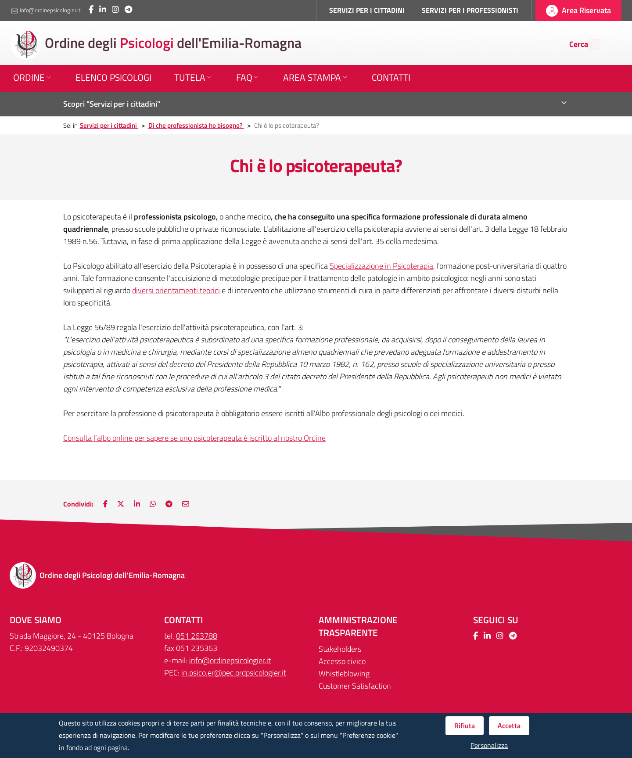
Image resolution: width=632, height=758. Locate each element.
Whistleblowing (344, 673)
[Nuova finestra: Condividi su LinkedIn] (137, 504)
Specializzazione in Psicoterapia (381, 266)
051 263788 (196, 636)
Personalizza (489, 745)
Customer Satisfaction (355, 686)
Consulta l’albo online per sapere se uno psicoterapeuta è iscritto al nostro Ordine (194, 438)
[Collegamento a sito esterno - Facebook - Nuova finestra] (91, 9)
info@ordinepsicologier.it (46, 10)
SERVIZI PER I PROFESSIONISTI (470, 10)
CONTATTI (183, 620)
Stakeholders (340, 649)
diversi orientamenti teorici (176, 290)
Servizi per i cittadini (109, 125)
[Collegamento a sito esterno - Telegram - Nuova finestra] (128, 9)
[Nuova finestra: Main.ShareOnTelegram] (168, 504)
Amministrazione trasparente (358, 626)
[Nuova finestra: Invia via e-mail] (185, 504)
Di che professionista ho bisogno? (196, 125)
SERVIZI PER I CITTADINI (367, 10)
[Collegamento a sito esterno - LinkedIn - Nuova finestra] (102, 9)
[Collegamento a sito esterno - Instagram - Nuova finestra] (115, 9)
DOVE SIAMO (35, 620)
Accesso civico (342, 661)
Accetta (509, 725)
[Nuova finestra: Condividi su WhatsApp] (153, 504)
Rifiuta (464, 725)
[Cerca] (589, 44)
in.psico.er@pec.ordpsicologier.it (233, 673)
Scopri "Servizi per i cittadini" (111, 104)
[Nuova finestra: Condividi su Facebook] (105, 504)
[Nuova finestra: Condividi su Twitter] (120, 504)
